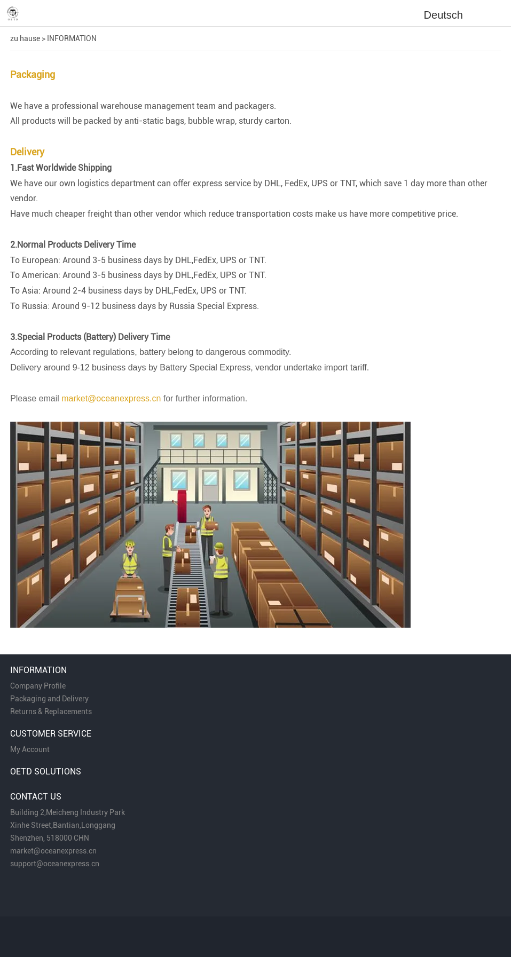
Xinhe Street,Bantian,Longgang (62, 825)
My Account (30, 749)
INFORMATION (72, 38)
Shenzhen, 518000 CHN (49, 838)
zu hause (25, 38)
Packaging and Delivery (49, 698)
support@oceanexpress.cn (54, 863)
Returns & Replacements (51, 711)
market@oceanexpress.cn (53, 851)
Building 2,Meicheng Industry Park (67, 812)
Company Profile (38, 686)
